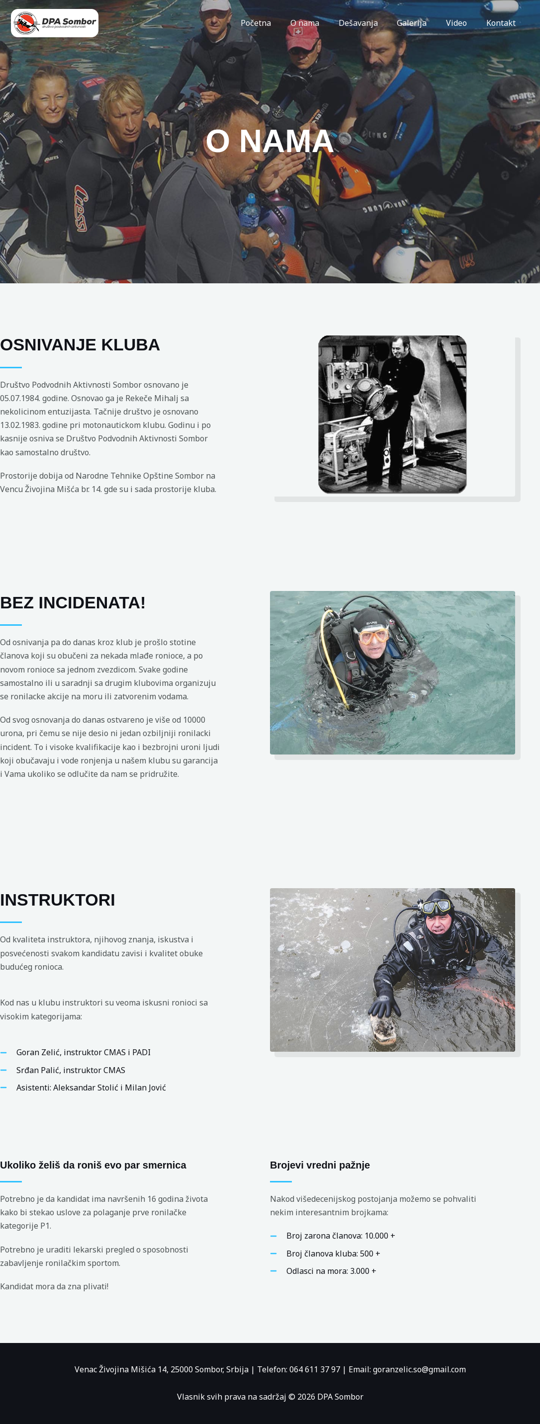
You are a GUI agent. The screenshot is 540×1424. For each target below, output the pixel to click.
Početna (274, 22)
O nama (319, 22)
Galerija (420, 22)
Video (461, 22)
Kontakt (502, 22)
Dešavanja (369, 22)
